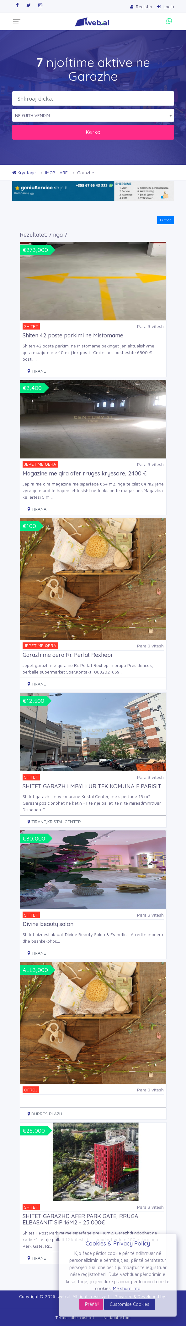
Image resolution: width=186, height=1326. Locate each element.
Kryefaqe (24, 172)
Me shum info (127, 1288)
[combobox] (93, 115)
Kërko (93, 132)
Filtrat (165, 220)
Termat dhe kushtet (75, 1317)
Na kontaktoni (117, 1317)
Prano (91, 1304)
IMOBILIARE (56, 172)
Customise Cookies (129, 1304)
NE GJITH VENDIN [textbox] (32, 115)
